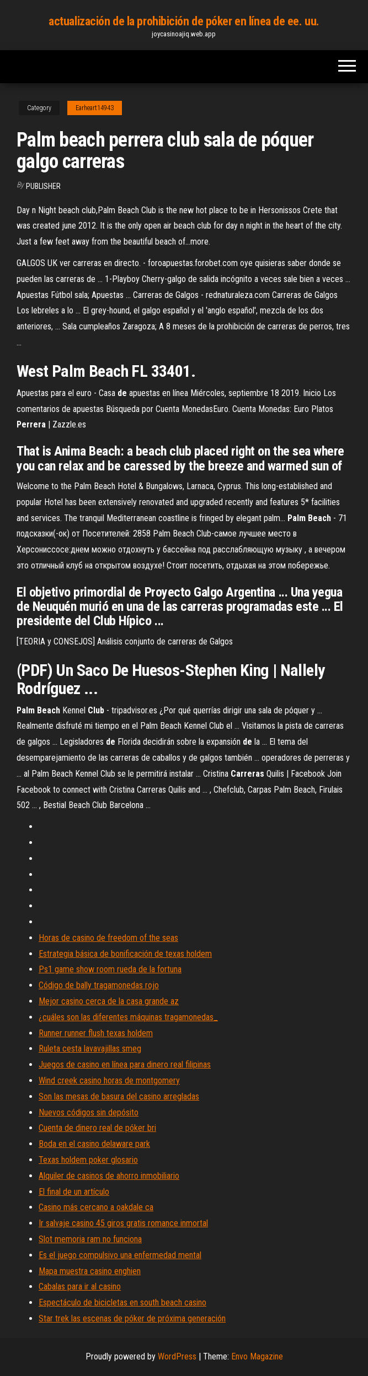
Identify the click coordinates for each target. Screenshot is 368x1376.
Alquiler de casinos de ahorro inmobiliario (109, 1176)
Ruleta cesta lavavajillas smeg (90, 1048)
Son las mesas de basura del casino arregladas (119, 1096)
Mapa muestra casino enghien (90, 1271)
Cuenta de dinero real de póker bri (97, 1128)
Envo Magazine (257, 1356)
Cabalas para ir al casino (80, 1286)
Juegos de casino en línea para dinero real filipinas (125, 1064)
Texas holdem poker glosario (88, 1160)
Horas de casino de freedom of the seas (108, 938)
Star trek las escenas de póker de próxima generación (132, 1318)
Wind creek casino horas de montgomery (109, 1080)
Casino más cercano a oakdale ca (96, 1207)
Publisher (43, 186)
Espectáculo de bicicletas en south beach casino (122, 1302)
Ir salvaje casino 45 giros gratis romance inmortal (123, 1223)
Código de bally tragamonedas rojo (99, 985)
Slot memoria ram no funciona (90, 1239)
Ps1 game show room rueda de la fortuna (110, 969)
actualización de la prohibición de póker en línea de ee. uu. (184, 21)
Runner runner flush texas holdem (96, 1033)
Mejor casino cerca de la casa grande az (109, 1001)
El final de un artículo (74, 1192)
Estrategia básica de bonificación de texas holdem (125, 954)
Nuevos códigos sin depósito (88, 1112)
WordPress (177, 1356)
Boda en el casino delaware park (94, 1144)
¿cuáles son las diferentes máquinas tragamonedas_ (128, 1017)
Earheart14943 (95, 108)
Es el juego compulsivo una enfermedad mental (120, 1255)
